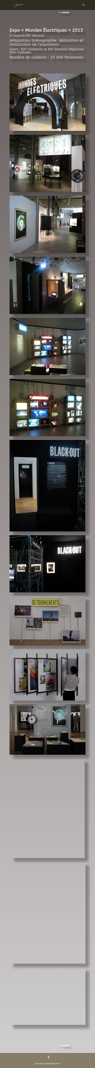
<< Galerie (63, 12)
